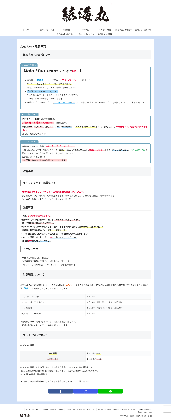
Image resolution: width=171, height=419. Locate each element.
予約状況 (57, 409)
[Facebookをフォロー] (80, 391)
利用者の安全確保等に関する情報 (123, 409)
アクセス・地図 (67, 409)
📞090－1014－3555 (145, 412)
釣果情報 (48, 409)
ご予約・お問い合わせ (144, 409)
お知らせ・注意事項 (102, 409)
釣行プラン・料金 (37, 409)
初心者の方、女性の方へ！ (84, 409)
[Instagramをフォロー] (85, 391)
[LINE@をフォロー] (90, 391)
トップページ (23, 409)
